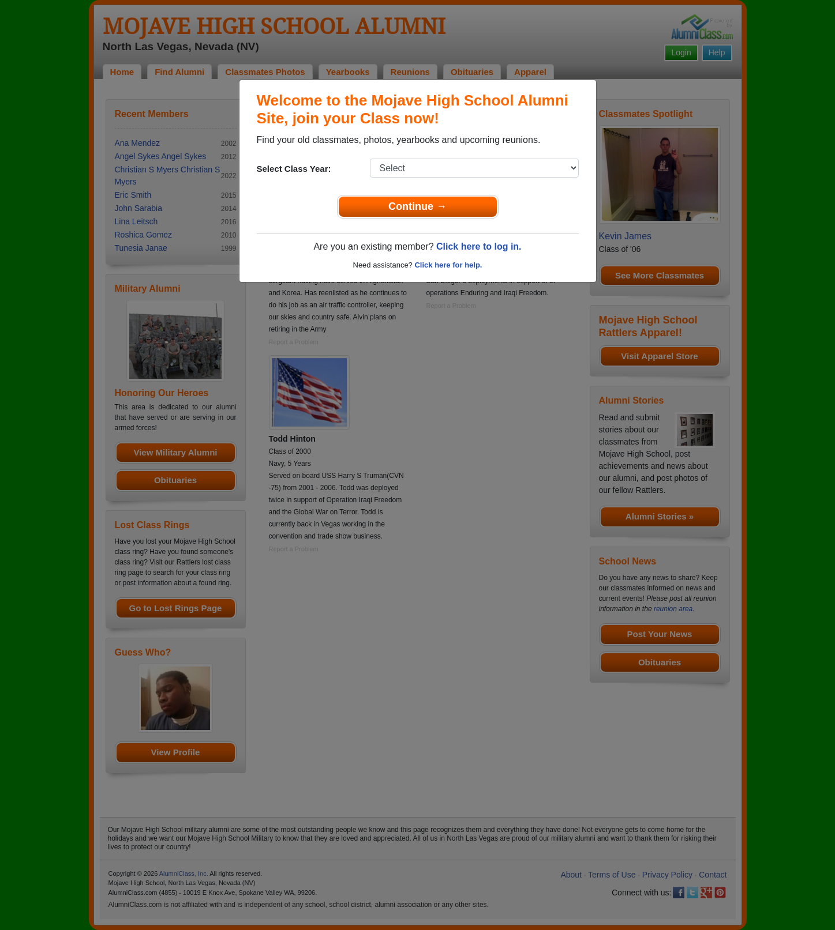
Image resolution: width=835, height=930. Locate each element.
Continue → (417, 206)
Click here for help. (448, 265)
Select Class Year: (294, 169)
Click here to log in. (479, 246)
